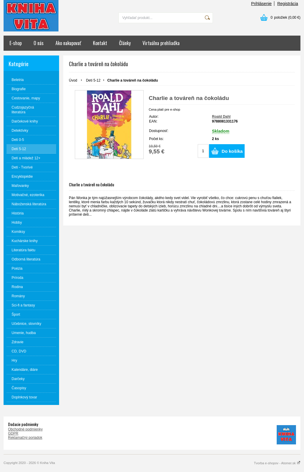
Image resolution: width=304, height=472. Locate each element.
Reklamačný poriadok (25, 438)
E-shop (16, 43)
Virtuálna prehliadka (161, 43)
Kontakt (100, 43)
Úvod (73, 80)
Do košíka (232, 151)
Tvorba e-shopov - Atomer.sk (277, 463)
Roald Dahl (221, 117)
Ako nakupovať (68, 43)
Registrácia (287, 3)
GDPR (13, 433)
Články (125, 43)
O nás (39, 43)
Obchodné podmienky (25, 429)
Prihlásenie (261, 3)
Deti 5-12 (93, 80)
